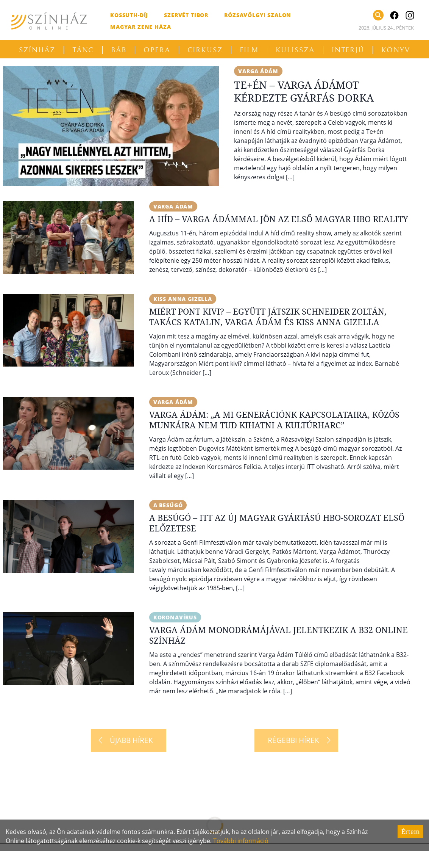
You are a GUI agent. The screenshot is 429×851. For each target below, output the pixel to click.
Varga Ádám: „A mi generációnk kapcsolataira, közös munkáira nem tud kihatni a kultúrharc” (274, 420)
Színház (37, 50)
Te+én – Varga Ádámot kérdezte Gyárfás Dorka (304, 91)
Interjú (348, 50)
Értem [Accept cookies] (410, 831)
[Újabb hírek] (128, 740)
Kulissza (295, 50)
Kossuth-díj (129, 15)
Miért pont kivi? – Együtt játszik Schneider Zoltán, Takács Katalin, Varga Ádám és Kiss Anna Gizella (268, 317)
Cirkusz (205, 50)
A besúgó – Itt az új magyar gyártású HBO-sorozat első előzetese (276, 523)
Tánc (83, 50)
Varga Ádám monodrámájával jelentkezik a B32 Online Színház (278, 635)
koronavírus (175, 617)
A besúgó (168, 505)
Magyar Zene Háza (140, 26)
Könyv (395, 50)
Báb (118, 50)
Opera (157, 50)
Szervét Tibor (186, 15)
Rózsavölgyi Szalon (257, 15)
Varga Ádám (258, 71)
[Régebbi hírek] (296, 740)
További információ (240, 841)
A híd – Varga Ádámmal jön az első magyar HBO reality (278, 218)
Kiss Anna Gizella (182, 298)
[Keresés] (378, 15)
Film (249, 50)
